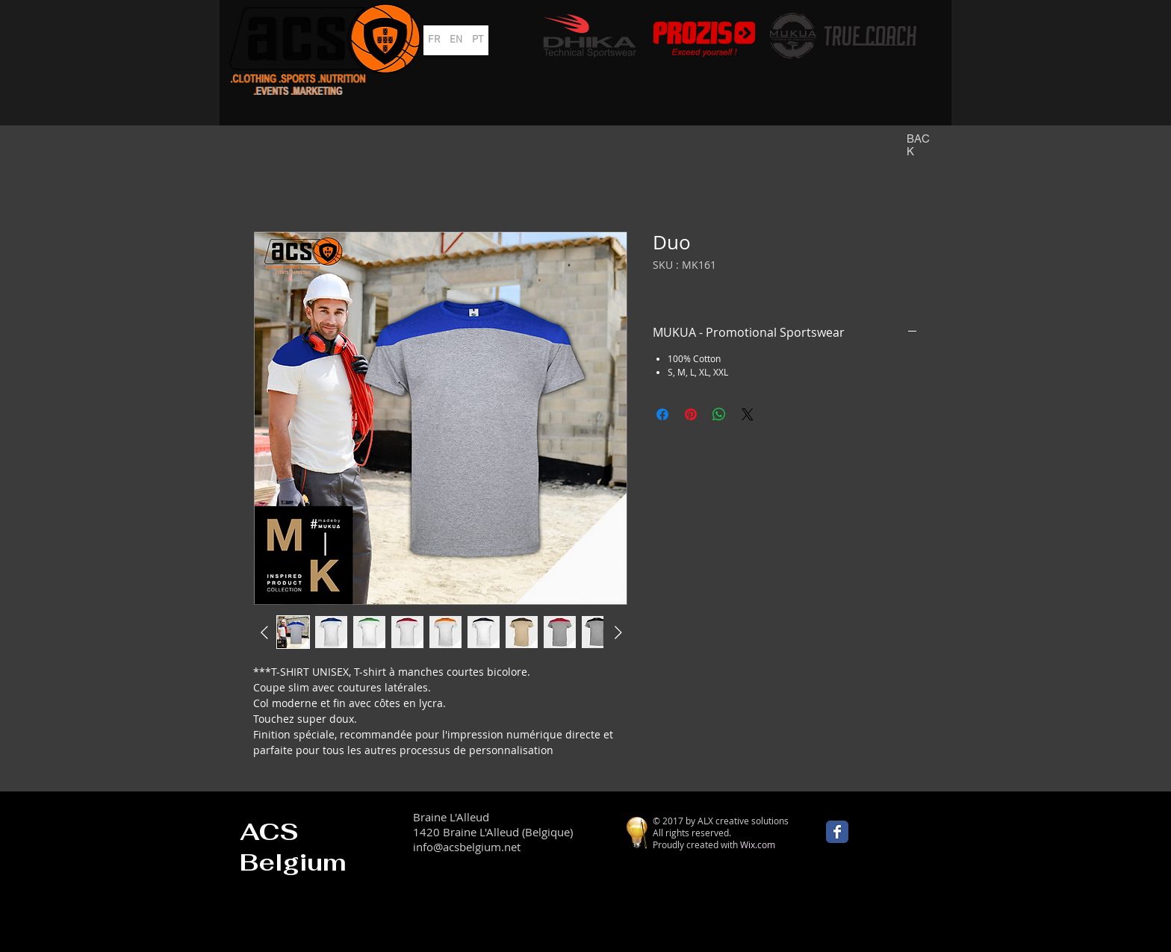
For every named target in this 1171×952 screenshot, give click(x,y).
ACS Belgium (293, 846)
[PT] (477, 40)
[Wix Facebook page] (837, 832)
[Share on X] (748, 414)
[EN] (456, 40)
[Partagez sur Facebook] (662, 414)
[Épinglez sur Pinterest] (691, 414)
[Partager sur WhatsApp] (719, 414)
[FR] (434, 40)
